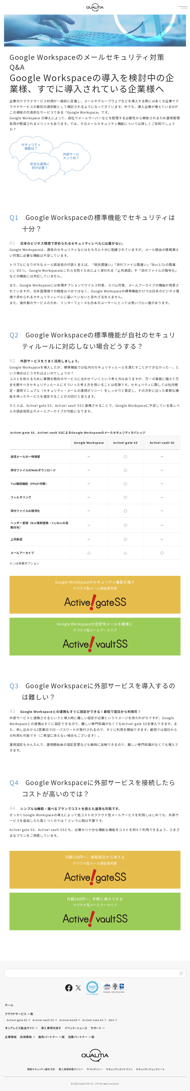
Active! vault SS (43, 1020)
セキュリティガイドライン (119, 1069)
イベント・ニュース (76, 1028)
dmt (111, 1020)
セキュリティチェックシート (150, 1069)
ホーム (9, 1005)
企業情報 (11, 1037)
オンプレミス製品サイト (20, 1028)
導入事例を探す (51, 1028)
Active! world (68, 1020)
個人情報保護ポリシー (71, 1069)
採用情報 (26, 1037)
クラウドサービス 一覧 (19, 1014)
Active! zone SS (92, 1020)
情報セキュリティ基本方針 (41, 1069)
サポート (96, 1028)
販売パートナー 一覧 (51, 1037)
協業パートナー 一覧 (81, 1037)
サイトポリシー (95, 1069)
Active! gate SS (17, 1020)
